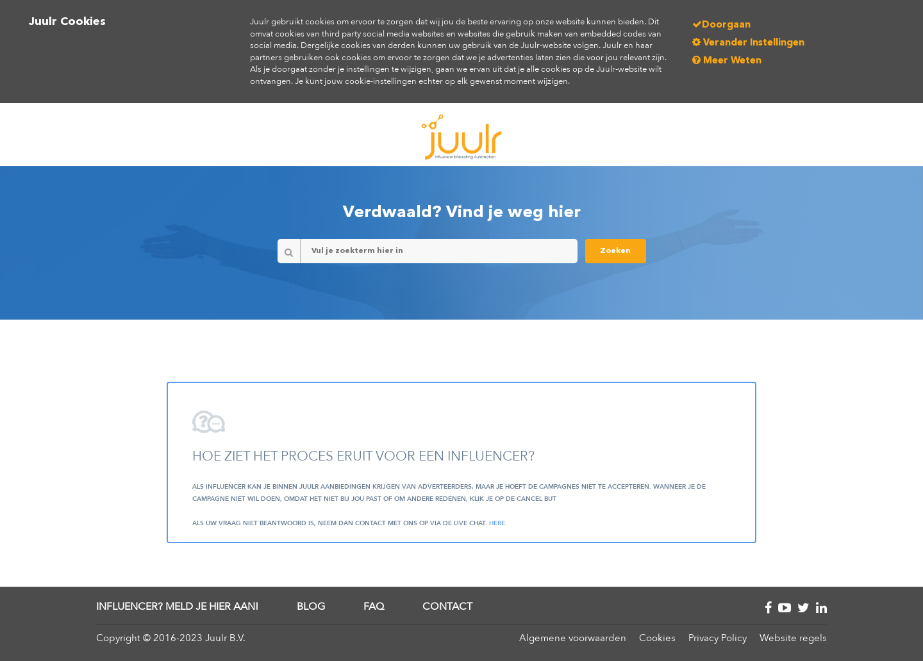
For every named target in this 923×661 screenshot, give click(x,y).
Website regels (793, 638)
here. (498, 523)
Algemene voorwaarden (572, 638)
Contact (447, 607)
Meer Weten (726, 61)
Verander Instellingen (748, 43)
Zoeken (615, 251)
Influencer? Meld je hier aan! (177, 607)
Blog (311, 607)
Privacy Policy (717, 638)
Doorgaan (721, 25)
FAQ (373, 607)
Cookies (657, 638)
